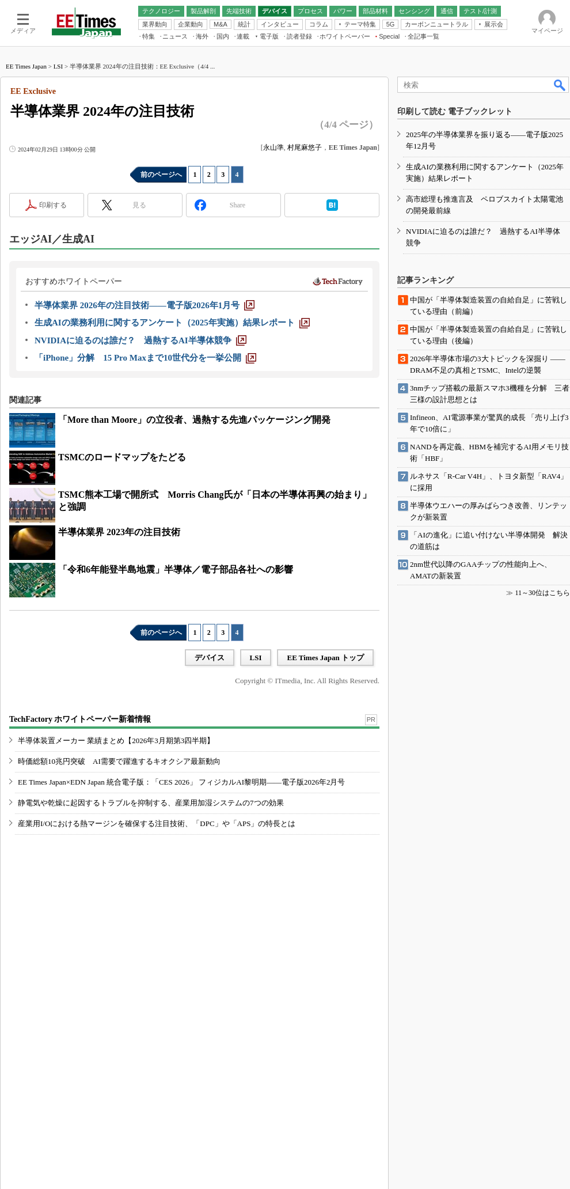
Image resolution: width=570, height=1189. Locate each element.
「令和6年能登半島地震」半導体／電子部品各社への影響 (175, 569)
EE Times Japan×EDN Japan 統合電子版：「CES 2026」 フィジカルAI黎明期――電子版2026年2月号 (181, 782)
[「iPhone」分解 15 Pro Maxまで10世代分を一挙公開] (145, 357)
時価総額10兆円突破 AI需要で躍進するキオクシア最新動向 (119, 761)
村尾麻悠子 (304, 147)
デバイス (210, 657)
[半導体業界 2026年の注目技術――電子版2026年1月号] (144, 305)
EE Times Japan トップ (325, 657)
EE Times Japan (26, 66)
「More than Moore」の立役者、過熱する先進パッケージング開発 (194, 420)
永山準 (273, 147)
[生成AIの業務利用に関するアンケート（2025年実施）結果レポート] (172, 322)
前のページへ (161, 175)
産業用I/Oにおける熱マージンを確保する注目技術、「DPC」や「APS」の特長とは (156, 823)
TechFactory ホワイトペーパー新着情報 (80, 719)
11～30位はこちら (542, 593)
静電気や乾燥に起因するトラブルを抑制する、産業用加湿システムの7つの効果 (151, 802)
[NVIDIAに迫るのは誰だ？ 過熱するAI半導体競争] (140, 340)
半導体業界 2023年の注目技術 (119, 532)
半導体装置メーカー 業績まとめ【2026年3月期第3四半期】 (116, 740)
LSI (58, 66)
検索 (560, 85)
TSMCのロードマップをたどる (122, 457)
